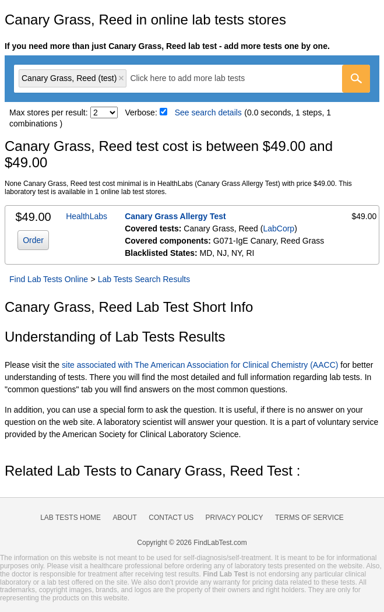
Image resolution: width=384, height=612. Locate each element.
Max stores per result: (48, 112)
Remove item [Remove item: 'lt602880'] (121, 78)
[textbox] (195, 78)
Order (33, 240)
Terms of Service (309, 517)
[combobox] (192, 79)
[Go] (356, 79)
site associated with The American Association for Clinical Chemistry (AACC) (200, 365)
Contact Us (171, 517)
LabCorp (278, 228)
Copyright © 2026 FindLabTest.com (191, 543)
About (124, 517)
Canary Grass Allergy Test (175, 216)
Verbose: (141, 112)
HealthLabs (86, 216)
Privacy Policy (234, 517)
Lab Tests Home (70, 517)
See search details (208, 112)
